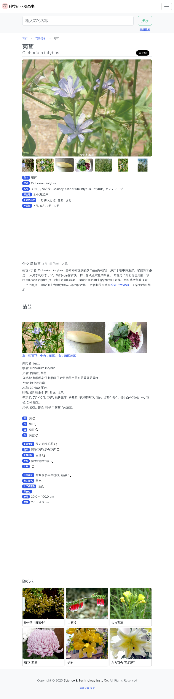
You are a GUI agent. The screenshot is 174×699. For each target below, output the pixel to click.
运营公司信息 (87, 688)
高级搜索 (145, 29)
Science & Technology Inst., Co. (86, 680)
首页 (25, 38)
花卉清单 (40, 38)
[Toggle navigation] (166, 6)
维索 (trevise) (120, 285)
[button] (25, 165)
